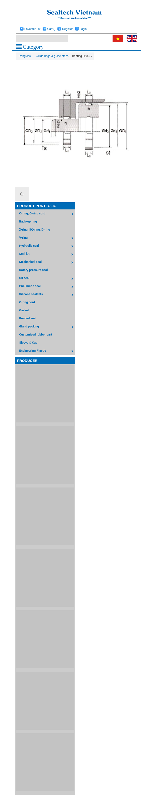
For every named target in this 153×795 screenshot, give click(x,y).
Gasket (24, 310)
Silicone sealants (47, 294)
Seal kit (47, 254)
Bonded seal (27, 318)
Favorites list (32, 29)
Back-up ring (28, 221)
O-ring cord (27, 302)
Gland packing (47, 327)
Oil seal (47, 278)
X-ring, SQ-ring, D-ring (34, 229)
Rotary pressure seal (33, 270)
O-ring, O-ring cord (47, 214)
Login (83, 29)
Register (67, 29)
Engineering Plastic (47, 351)
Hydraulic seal (47, 246)
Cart (51, 29)
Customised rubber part (35, 334)
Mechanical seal (47, 262)
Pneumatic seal (47, 286)
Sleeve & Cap (28, 342)
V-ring (47, 238)
